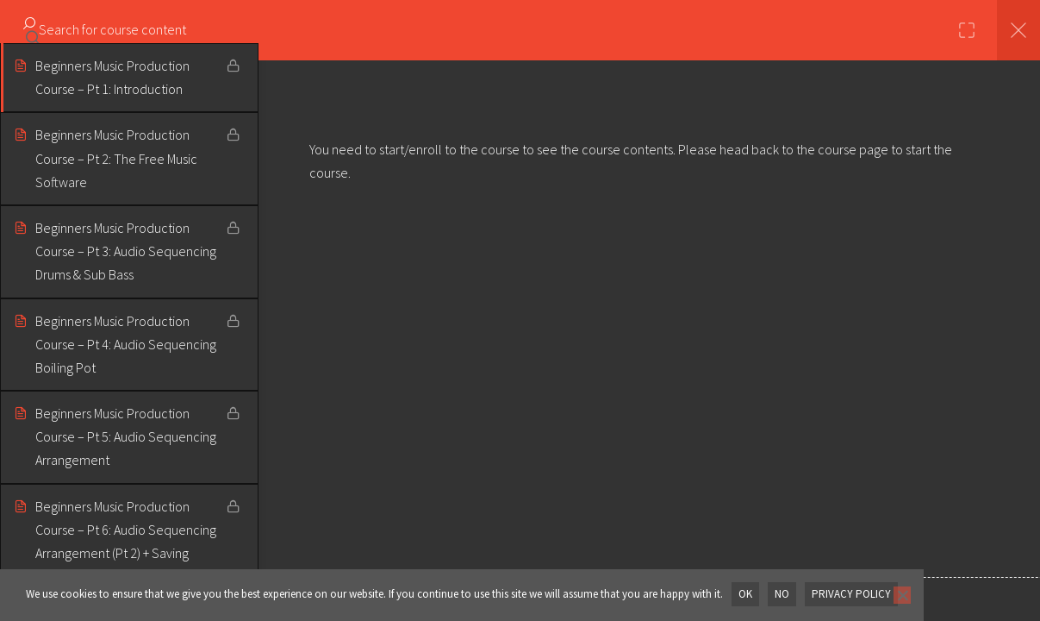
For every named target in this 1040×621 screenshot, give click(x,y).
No (782, 593)
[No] (902, 595)
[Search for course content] (33, 30)
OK (745, 593)
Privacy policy (851, 593)
